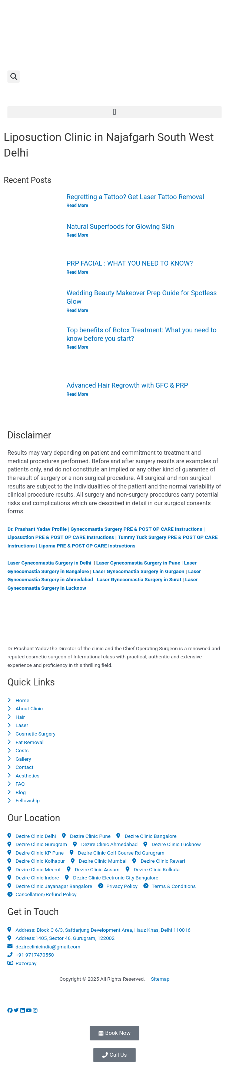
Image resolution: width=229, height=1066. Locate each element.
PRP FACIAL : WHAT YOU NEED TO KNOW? (130, 263)
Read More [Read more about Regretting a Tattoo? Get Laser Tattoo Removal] (77, 205)
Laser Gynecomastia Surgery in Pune (138, 563)
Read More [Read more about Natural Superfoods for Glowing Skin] (77, 235)
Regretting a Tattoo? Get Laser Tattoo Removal (136, 197)
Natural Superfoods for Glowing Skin (121, 226)
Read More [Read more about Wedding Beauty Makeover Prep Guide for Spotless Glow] (77, 310)
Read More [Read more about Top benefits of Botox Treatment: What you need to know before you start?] (77, 347)
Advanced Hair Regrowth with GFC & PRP (127, 385)
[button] (13, 76)
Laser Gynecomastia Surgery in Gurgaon (138, 571)
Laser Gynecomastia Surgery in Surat (139, 579)
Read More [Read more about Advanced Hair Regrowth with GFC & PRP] (77, 394)
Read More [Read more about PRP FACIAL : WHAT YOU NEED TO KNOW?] (77, 272)
